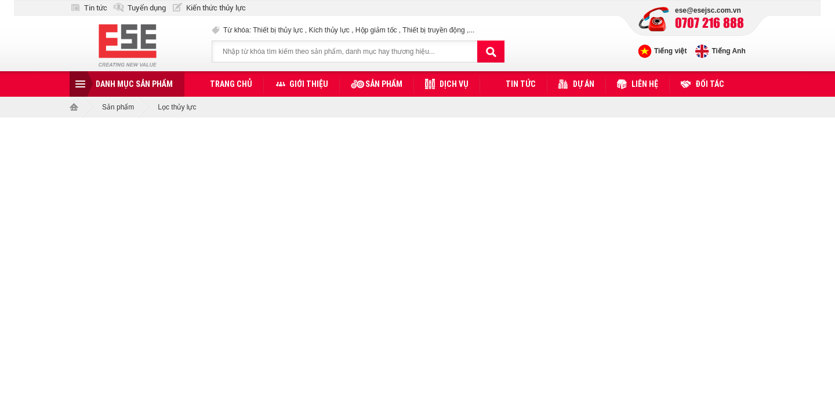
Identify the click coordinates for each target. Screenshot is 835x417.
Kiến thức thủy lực (216, 7)
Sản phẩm (383, 84)
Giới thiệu (308, 84)
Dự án (583, 84)
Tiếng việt (670, 51)
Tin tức (95, 7)
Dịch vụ (454, 84)
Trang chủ (231, 84)
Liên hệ (644, 84)
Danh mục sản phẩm (134, 84)
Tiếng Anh (728, 51)
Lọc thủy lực (177, 107)
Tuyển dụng (147, 7)
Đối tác (709, 84)
